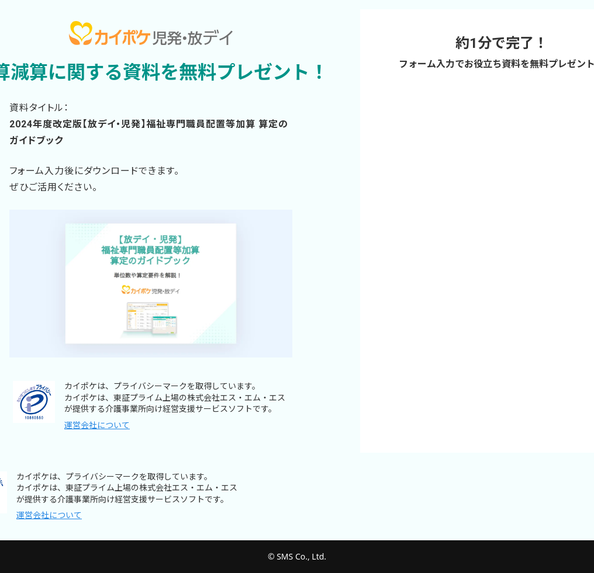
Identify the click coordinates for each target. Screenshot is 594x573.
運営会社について (97, 425)
